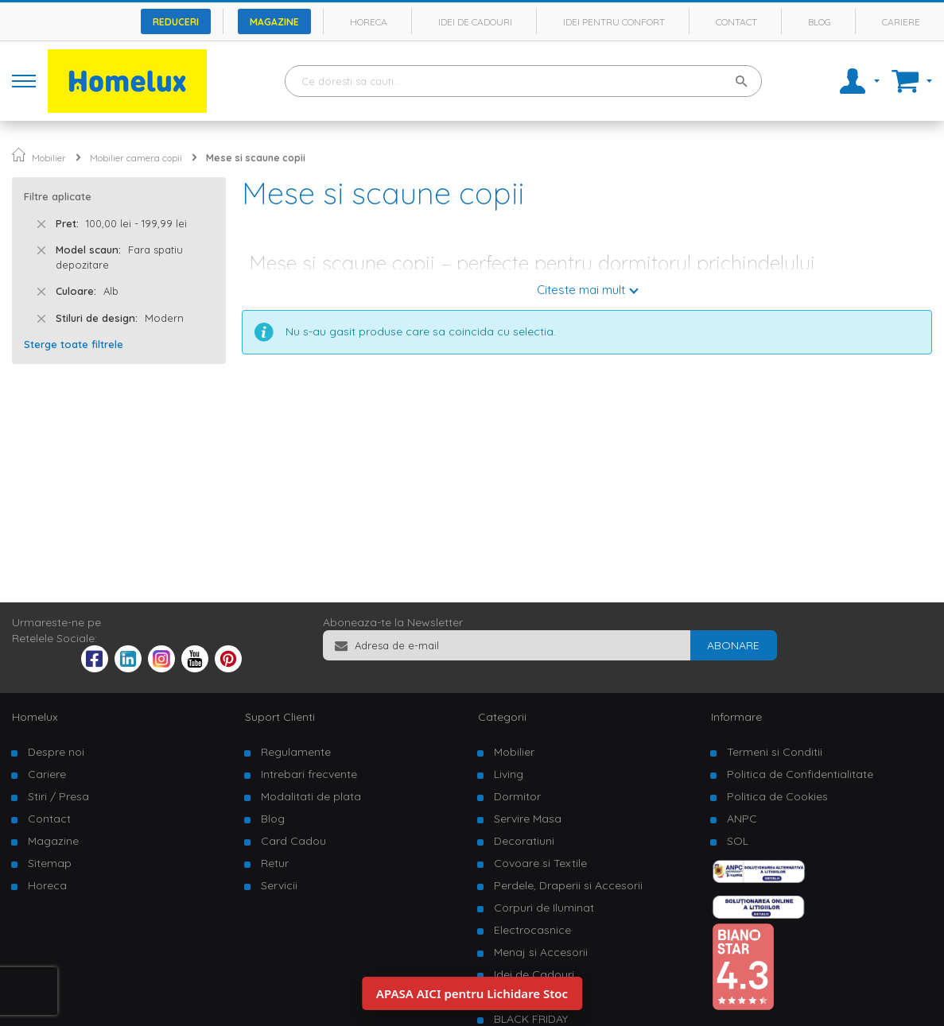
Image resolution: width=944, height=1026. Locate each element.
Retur (275, 863)
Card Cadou (293, 841)
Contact (736, 22)
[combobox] (523, 81)
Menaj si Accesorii (541, 952)
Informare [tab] (736, 717)
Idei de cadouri (475, 22)
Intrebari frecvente (309, 774)
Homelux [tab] (35, 717)
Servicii (279, 885)
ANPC (742, 818)
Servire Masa (527, 818)
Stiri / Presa (58, 796)
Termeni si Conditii (774, 752)
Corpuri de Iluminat (544, 907)
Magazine (274, 22)
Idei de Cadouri (534, 974)
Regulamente (296, 752)
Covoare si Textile (540, 863)
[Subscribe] (733, 645)
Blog (819, 22)
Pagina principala (18, 154)
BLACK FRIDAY (531, 1019)
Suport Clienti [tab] (280, 717)
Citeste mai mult (581, 289)
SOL (737, 841)
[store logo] (127, 81)
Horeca (368, 22)
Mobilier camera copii (136, 158)
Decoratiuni (524, 841)
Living (508, 774)
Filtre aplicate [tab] (57, 196)
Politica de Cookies (777, 796)
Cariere (901, 22)
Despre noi (56, 752)
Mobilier (49, 158)
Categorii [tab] (502, 717)
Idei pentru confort (614, 22)
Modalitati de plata (311, 796)
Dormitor (517, 796)
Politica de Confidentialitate (800, 774)
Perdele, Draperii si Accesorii (568, 885)
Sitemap (50, 863)
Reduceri (176, 22)
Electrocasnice (532, 930)
